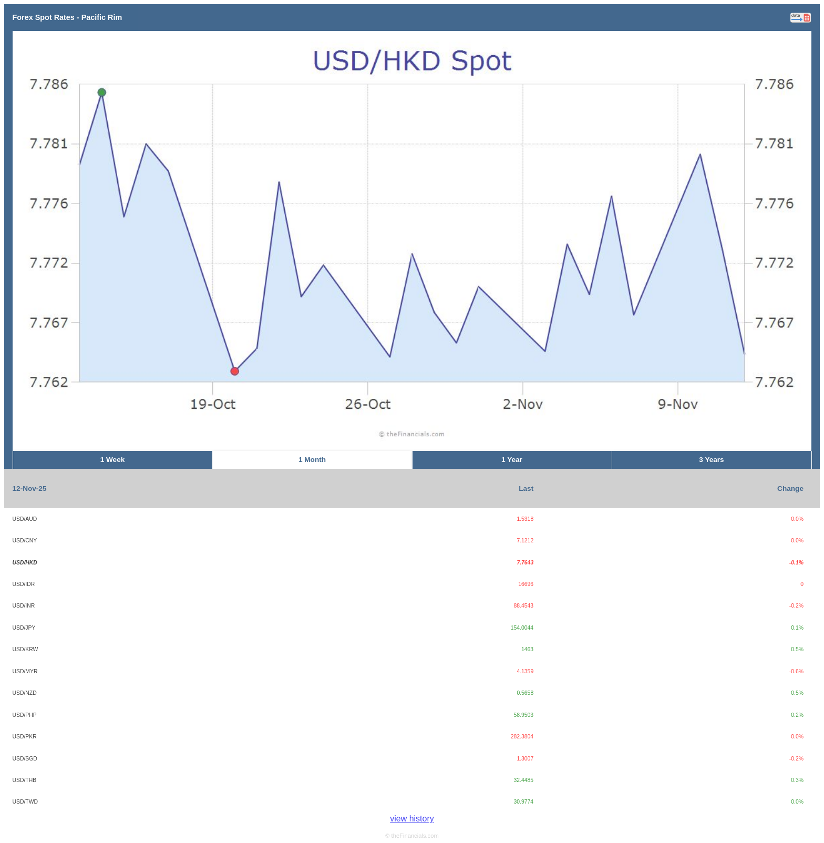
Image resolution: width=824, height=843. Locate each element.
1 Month (312, 460)
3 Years (711, 460)
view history (412, 818)
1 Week (112, 460)
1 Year (511, 460)
